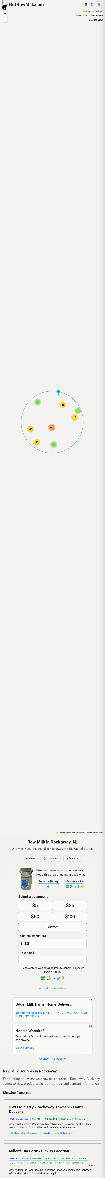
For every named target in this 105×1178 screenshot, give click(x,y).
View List (73, 858)
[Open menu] (99, 4)
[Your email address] (52, 959)
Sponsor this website (52, 1058)
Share (30, 858)
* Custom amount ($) (32, 936)
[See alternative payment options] (58, 978)
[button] (58, 393)
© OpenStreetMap (75, 832)
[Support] (92, 5)
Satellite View (96, 20)
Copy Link (50, 858)
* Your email (26, 953)
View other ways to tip (53, 988)
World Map (81, 15)
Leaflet (60, 832)
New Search (97, 15)
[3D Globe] (86, 5)
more (91, 1165)
